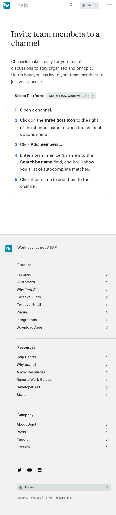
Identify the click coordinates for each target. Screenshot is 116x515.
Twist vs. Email (62, 305)
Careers (62, 447)
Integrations (62, 320)
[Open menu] (109, 5)
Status (62, 395)
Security (22, 497)
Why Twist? (62, 289)
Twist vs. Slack (62, 297)
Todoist (62, 440)
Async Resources (62, 372)
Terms (48, 497)
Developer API (62, 387)
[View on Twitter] (19, 470)
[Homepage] (8, 248)
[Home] (15, 5)
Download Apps (62, 327)
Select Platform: (29, 96)
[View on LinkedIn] (39, 470)
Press (62, 432)
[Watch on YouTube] (29, 470)
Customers (62, 282)
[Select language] (64, 487)
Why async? (62, 365)
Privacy (36, 497)
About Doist (62, 424)
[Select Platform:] (71, 96)
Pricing (62, 312)
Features (62, 274)
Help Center (62, 357)
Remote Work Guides (62, 380)
